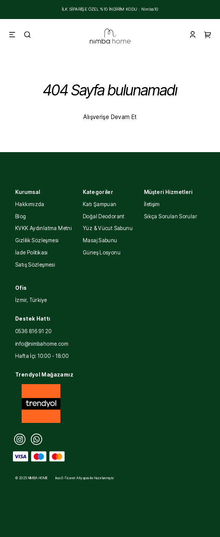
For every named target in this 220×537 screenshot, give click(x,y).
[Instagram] (19, 439)
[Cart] (207, 35)
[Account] (192, 35)
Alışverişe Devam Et (109, 117)
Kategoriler (98, 192)
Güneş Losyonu (101, 252)
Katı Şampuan (100, 204)
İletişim (152, 204)
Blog (20, 216)
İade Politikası (31, 252)
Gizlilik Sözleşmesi (36, 240)
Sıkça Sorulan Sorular (170, 216)
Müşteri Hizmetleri (168, 192)
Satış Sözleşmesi (35, 265)
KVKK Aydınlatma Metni (43, 228)
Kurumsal (27, 192)
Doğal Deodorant (104, 216)
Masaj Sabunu (100, 240)
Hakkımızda (29, 204)
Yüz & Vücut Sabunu (108, 228)
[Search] (27, 35)
